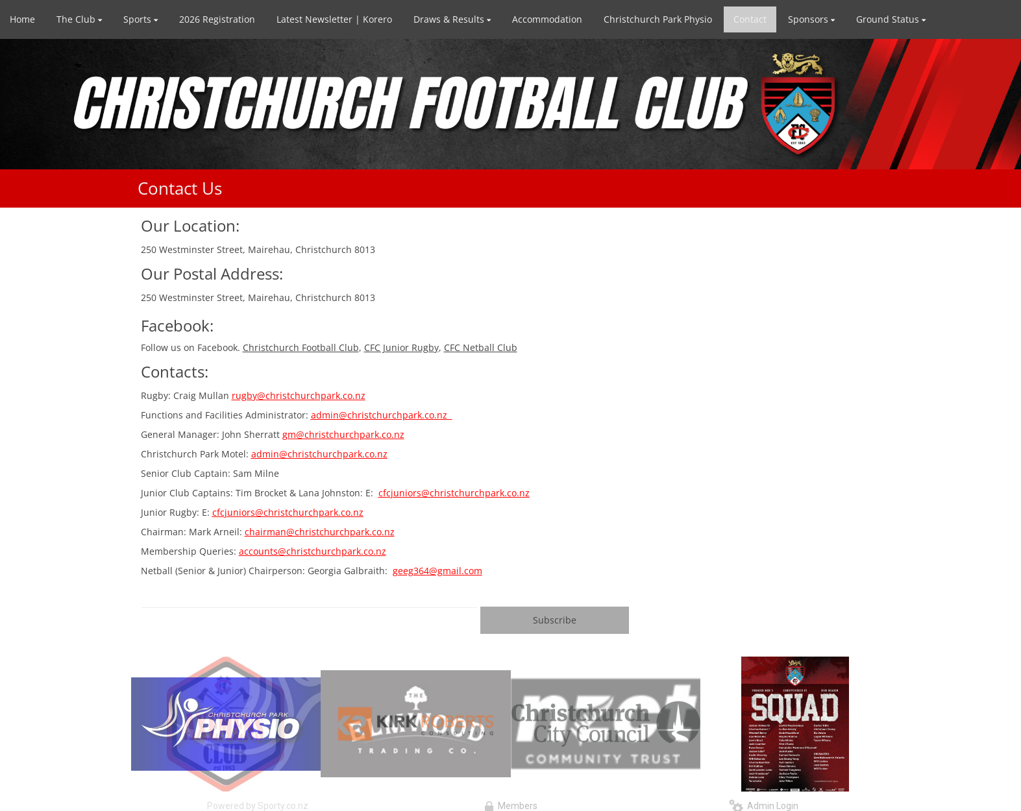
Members (510, 806)
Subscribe (554, 620)
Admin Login (763, 806)
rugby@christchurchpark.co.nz (298, 395)
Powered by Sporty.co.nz (257, 806)
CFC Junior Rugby (401, 347)
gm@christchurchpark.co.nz (343, 434)
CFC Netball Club (480, 347)
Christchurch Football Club (301, 347)
